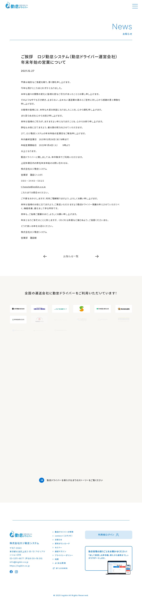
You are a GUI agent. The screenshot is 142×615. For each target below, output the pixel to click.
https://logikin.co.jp (20, 566)
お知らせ (58, 540)
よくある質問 (60, 563)
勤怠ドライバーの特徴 (64, 532)
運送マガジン (60, 551)
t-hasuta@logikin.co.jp (33, 186)
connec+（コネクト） (64, 536)
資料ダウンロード (62, 544)
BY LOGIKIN (62, 568)
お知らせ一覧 (71, 256)
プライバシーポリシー (64, 555)
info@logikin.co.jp (19, 562)
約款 (57, 559)
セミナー (58, 548)
